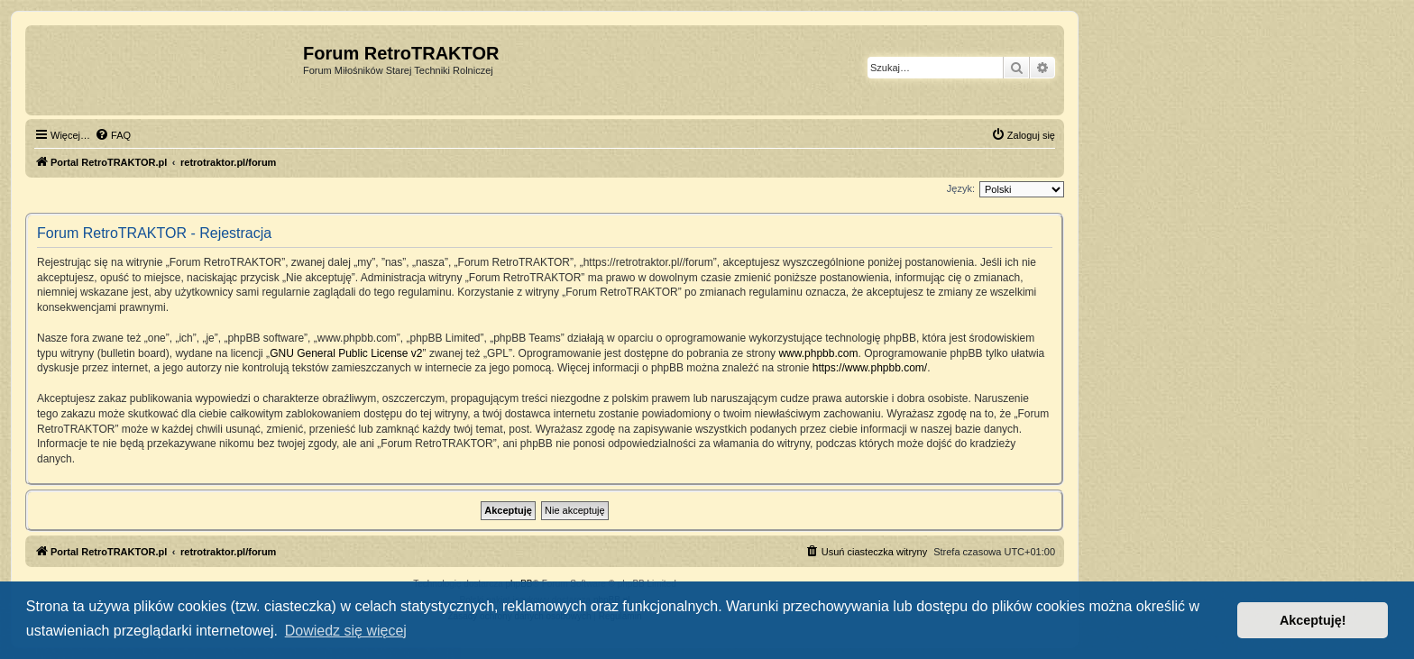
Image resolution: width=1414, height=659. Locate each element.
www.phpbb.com (818, 353)
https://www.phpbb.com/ (870, 368)
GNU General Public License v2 (346, 353)
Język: (961, 188)
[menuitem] (113, 135)
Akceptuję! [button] (1313, 620)
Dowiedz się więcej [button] (346, 630)
